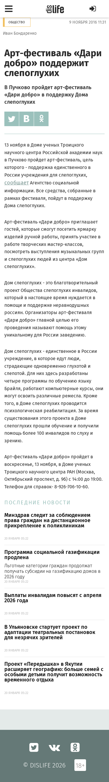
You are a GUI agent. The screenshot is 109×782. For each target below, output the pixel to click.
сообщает (16, 182)
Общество (16, 22)
